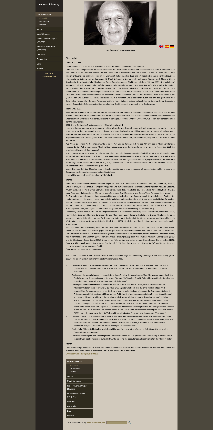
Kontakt (40, 68)
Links (39, 63)
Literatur (42, 24)
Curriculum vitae (44, 14)
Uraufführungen (44, 34)
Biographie (43, 18)
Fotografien (42, 59)
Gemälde (41, 54)
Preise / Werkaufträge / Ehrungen (47, 40)
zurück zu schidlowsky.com (96, 423)
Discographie (44, 21)
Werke (39, 29)
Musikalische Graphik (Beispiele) (46, 48)
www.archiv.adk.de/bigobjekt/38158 (82, 353)
